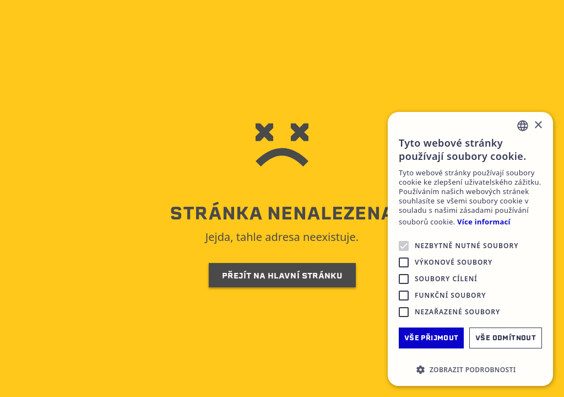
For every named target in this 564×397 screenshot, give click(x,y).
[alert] (470, 249)
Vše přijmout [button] (431, 337)
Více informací (484, 222)
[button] (470, 369)
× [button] (538, 125)
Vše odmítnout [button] (505, 337)
